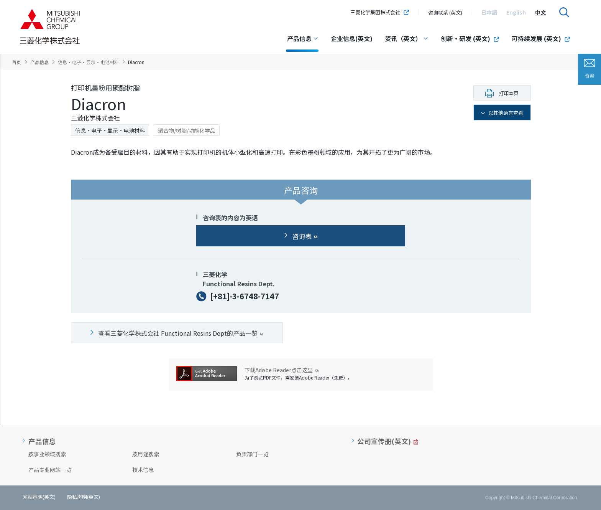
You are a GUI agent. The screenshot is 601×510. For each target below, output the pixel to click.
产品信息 (303, 38)
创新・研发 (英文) (470, 38)
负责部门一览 (252, 454)
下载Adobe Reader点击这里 (282, 370)
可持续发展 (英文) (541, 38)
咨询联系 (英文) (445, 12)
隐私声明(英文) (83, 496)
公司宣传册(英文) (384, 441)
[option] (489, 12)
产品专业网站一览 (49, 470)
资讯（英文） (407, 38)
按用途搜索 (145, 454)
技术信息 (143, 470)
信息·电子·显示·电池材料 (110, 130)
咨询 (589, 69)
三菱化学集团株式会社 (379, 12)
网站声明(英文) (39, 496)
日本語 (489, 12)
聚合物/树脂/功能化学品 (186, 130)
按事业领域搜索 (47, 454)
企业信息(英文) (352, 38)
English (516, 12)
